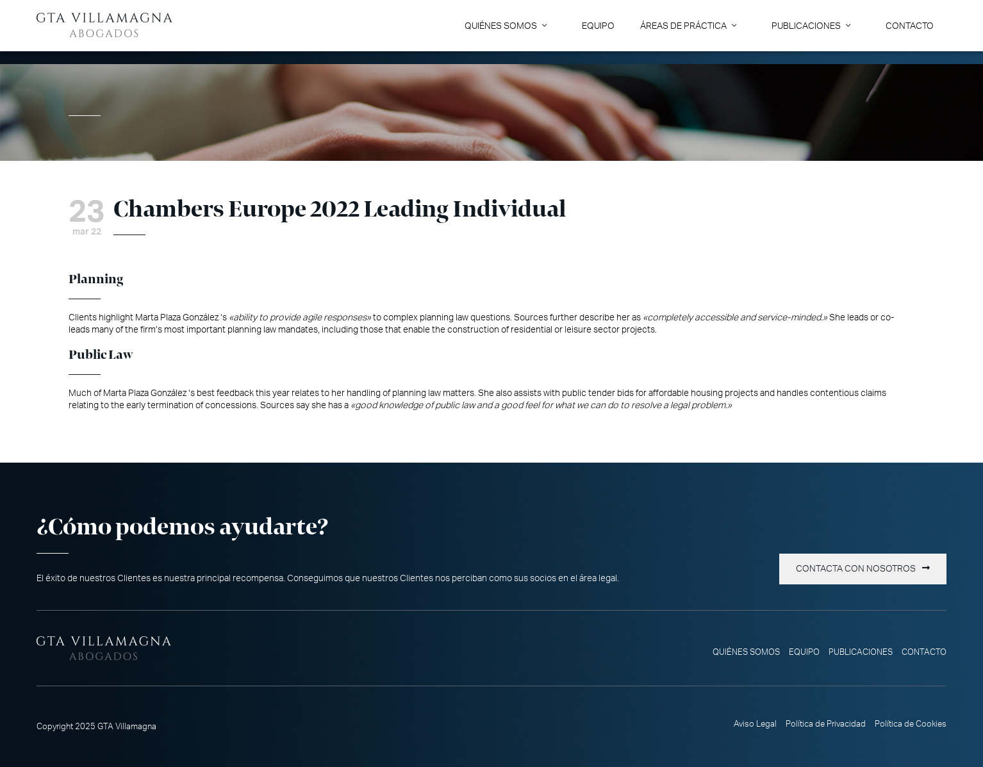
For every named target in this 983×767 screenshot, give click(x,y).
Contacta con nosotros (856, 569)
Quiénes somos (501, 26)
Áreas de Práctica (683, 26)
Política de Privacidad (826, 724)
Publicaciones (806, 26)
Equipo (598, 26)
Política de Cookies (910, 724)
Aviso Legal (755, 724)
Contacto (910, 26)
